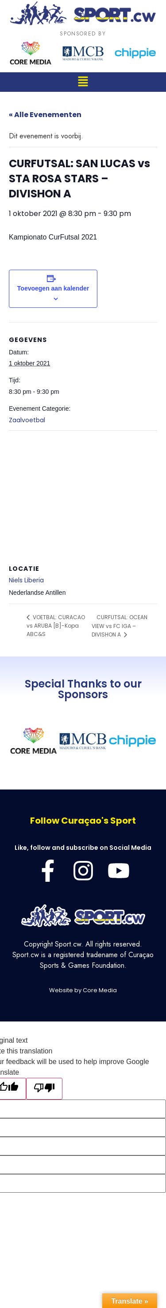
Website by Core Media (83, 990)
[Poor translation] (44, 1089)
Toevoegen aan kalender (53, 288)
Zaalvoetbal (27, 420)
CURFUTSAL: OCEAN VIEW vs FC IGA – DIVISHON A (119, 625)
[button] (83, 81)
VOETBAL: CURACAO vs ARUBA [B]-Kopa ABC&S (56, 625)
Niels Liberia (26, 580)
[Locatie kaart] (83, 494)
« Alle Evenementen (45, 115)
